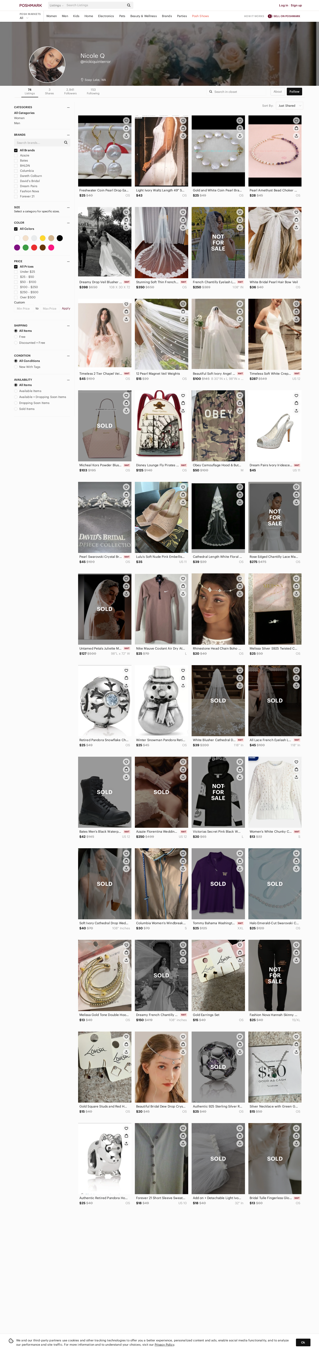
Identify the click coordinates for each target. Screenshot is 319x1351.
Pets (122, 16)
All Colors (24, 229)
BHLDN (22, 166)
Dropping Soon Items (32, 403)
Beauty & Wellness (143, 16)
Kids (76, 16)
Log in (283, 5)
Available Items (27, 391)
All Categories (24, 113)
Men (65, 16)
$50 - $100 (25, 282)
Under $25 (24, 272)
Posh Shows (200, 16)
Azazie (21, 155)
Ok (303, 1342)
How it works (254, 16)
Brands (167, 16)
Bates (21, 160)
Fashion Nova (26, 191)
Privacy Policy (164, 1345)
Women (51, 16)
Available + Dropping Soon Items (40, 397)
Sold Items (24, 409)
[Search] (95, 5)
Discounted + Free (29, 343)
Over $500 (25, 297)
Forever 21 (24, 196)
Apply (66, 308)
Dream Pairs (26, 186)
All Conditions (27, 361)
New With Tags (27, 367)
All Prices (24, 266)
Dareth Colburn (28, 176)
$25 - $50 (24, 277)
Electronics (106, 16)
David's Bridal (27, 181)
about (278, 91)
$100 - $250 (26, 287)
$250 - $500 (26, 292)
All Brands (24, 150)
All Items (23, 331)
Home (88, 16)
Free (20, 337)
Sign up (296, 5)
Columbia (24, 171)
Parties (182, 16)
